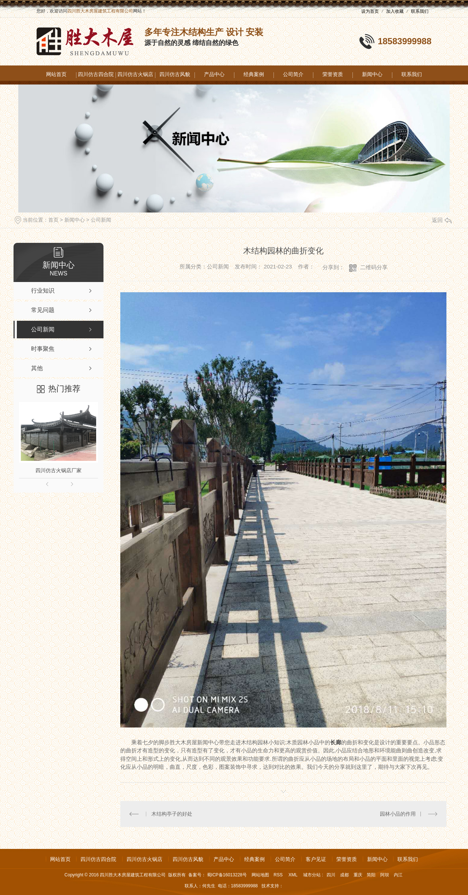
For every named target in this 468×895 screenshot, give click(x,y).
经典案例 (254, 74)
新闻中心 (372, 74)
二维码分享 (374, 267)
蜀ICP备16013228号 (227, 874)
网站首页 (56, 74)
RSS (278, 874)
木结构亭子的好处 (171, 814)
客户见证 (316, 859)
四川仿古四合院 (96, 74)
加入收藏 (395, 11)
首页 (53, 220)
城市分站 (312, 874)
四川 (331, 874)
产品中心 (214, 74)
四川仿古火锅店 (135, 74)
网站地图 (260, 874)
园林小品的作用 (398, 814)
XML (293, 874)
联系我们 (420, 11)
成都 (344, 874)
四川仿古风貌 (174, 74)
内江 (398, 874)
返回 (442, 220)
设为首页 (370, 11)
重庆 (358, 874)
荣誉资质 (332, 74)
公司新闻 (101, 220)
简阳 (371, 874)
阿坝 (384, 874)
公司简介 (293, 74)
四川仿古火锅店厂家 (58, 470)
